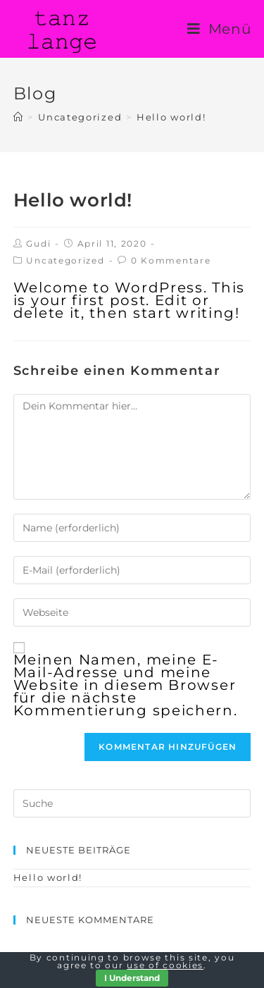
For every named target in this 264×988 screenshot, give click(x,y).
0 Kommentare (170, 260)
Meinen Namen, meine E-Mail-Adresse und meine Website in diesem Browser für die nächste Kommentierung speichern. (125, 685)
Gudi (38, 243)
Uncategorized (65, 260)
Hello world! (47, 877)
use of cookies (165, 965)
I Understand (132, 977)
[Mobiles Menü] (219, 28)
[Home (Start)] (18, 117)
